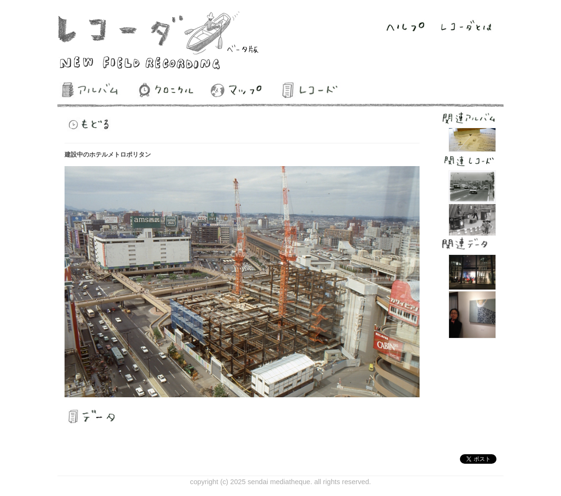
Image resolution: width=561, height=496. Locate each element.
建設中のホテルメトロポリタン (108, 154)
